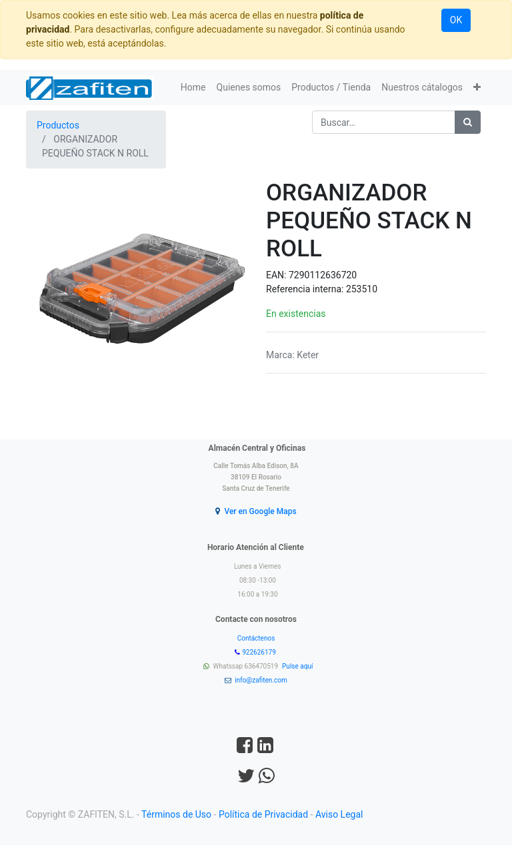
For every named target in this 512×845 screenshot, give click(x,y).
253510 (361, 289)
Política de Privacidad (263, 814)
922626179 (259, 652)
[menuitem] (193, 87)
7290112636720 (323, 275)
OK (456, 20)
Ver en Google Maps (260, 511)
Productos (58, 125)
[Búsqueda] (468, 122)
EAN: (277, 275)
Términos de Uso (176, 814)
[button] (477, 87)
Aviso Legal (339, 814)
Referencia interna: (306, 289)
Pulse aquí (298, 666)
